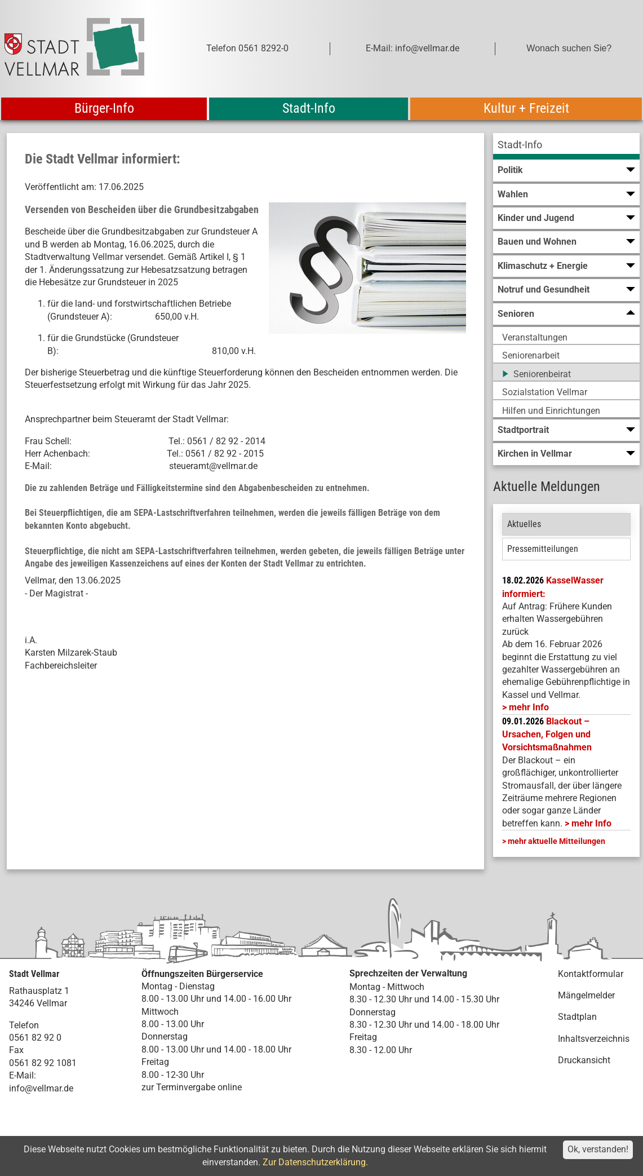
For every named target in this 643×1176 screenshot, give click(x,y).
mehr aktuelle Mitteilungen (556, 841)
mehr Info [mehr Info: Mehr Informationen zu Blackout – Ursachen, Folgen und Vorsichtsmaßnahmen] (591, 823)
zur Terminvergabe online (191, 1087)
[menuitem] (566, 146)
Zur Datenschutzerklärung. (315, 1162)
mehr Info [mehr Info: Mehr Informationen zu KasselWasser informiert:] (529, 707)
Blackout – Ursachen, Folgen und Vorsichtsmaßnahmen (547, 734)
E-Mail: (22, 1075)
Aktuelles (524, 524)
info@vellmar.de (41, 1088)
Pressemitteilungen (542, 548)
